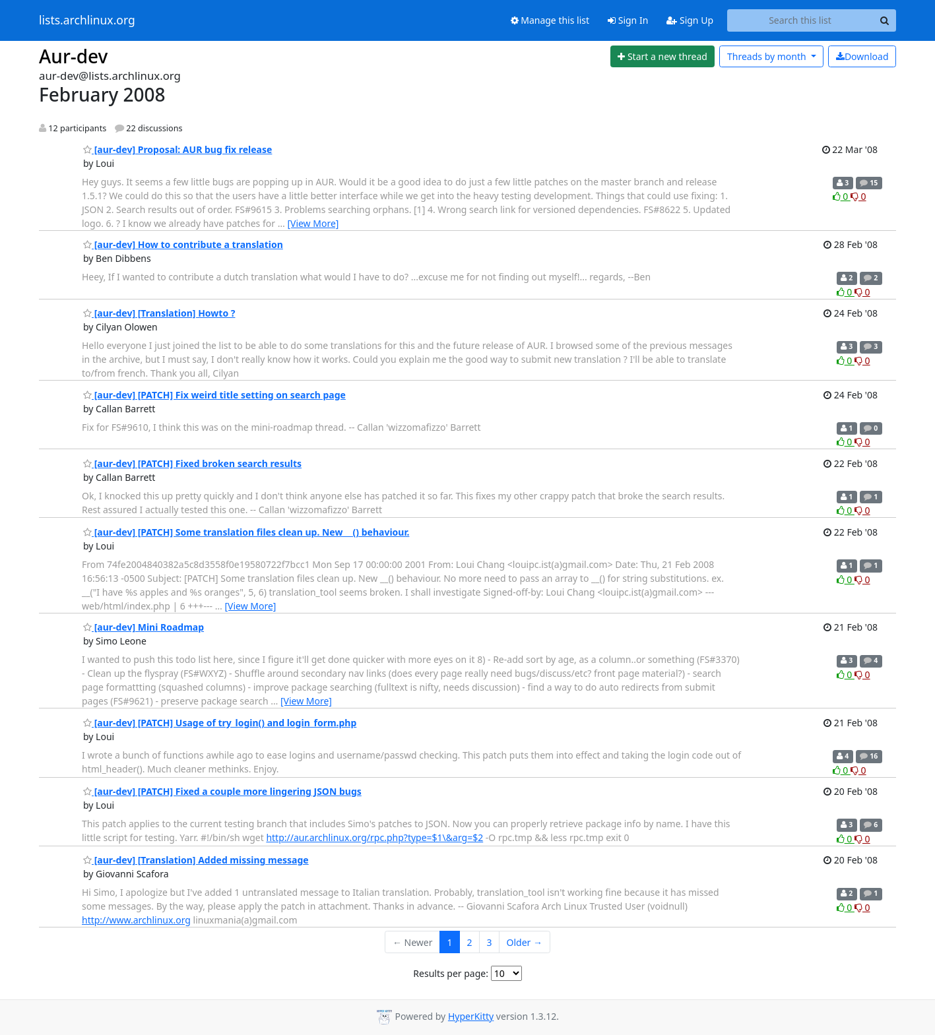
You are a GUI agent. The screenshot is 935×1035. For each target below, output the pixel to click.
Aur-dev (73, 56)
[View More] (313, 223)
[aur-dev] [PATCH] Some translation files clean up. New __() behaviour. (246, 532)
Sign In (628, 20)
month (767, 56)
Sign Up (689, 20)
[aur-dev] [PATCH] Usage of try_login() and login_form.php (219, 722)
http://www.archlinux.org (136, 920)
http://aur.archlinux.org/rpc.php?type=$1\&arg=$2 (374, 837)
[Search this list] (800, 20)
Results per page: (450, 973)
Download (862, 56)
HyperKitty (471, 1016)
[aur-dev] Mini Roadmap (143, 627)
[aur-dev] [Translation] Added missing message (196, 860)
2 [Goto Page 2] (469, 942)
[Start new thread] (662, 57)
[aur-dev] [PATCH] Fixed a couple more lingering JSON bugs (222, 791)
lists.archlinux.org (87, 20)
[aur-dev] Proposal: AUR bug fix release (177, 149)
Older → (524, 942)
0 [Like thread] (842, 196)
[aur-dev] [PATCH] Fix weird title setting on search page (214, 395)
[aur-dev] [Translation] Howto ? (159, 313)
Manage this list (550, 20)
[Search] (884, 20)
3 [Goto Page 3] (489, 942)
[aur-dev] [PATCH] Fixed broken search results (192, 463)
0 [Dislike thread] (858, 196)
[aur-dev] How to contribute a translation (183, 244)
